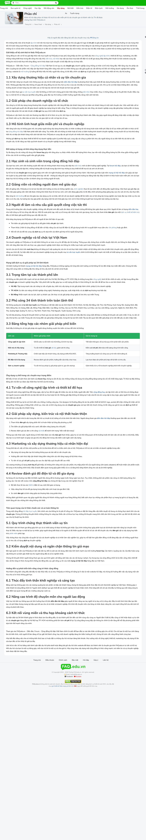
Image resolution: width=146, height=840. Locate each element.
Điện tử (89, 8)
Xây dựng (60, 8)
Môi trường (109, 8)
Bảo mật (75, 771)
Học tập (38, 8)
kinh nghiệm (78, 227)
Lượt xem (10, 30)
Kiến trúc (79, 8)
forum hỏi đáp (20, 201)
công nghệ (99, 61)
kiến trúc (83, 64)
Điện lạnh (99, 8)
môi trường (94, 80)
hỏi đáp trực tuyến (30, 611)
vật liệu (48, 418)
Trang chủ (37, 771)
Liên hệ (105, 771)
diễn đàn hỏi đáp (70, 96)
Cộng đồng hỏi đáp (38, 74)
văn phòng (22, 277)
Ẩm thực (130, 8)
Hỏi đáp (86, 771)
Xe (66, 13)
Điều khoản (50, 771)
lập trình (33, 43)
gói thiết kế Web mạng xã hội (61, 797)
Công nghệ (27, 8)
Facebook (69, 788)
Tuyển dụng (74, 13)
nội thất (90, 64)
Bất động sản (49, 8)
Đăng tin (76, 38)
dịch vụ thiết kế (65, 259)
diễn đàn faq (35, 256)
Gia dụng (120, 8)
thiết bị (31, 584)
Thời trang (140, 8)
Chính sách (63, 771)
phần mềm (83, 633)
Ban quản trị (15, 8)
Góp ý (96, 771)
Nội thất (70, 8)
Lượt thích (23, 30)
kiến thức (86, 109)
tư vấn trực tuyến (29, 109)
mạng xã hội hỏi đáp (21, 211)
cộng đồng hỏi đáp (52, 158)
